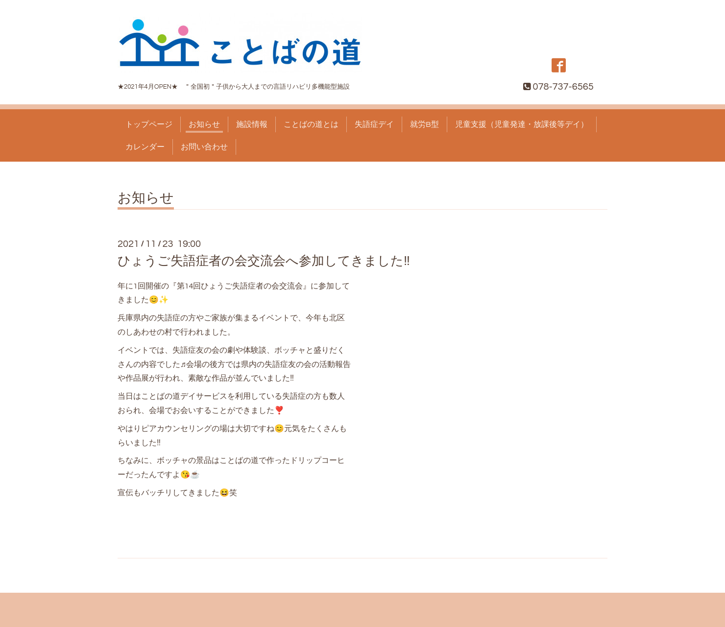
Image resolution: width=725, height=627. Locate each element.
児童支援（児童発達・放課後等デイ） (521, 124)
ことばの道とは (311, 124)
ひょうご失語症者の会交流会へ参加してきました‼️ (264, 261)
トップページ (148, 124)
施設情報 (251, 124)
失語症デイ (374, 124)
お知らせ (204, 124)
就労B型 (424, 124)
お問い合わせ (204, 147)
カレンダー (145, 147)
